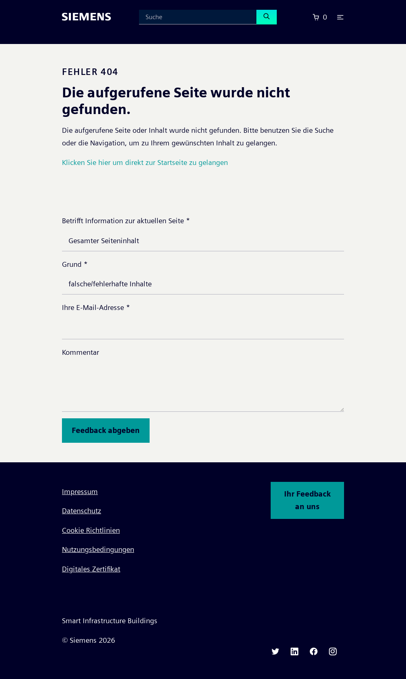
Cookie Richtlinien (91, 530)
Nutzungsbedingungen (98, 549)
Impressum (80, 491)
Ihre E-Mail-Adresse (96, 307)
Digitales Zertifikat (91, 569)
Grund (75, 264)
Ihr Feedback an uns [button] (307, 500)
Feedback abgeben (106, 430)
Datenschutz (81, 510)
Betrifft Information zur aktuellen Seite (126, 220)
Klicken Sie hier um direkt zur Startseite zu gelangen (145, 162)
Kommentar (80, 352)
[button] (340, 17)
